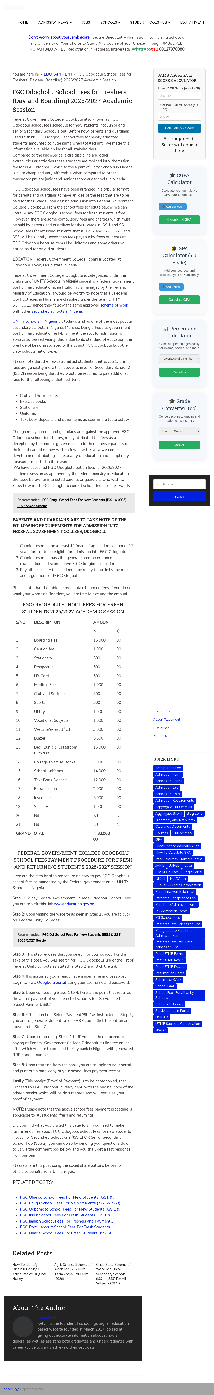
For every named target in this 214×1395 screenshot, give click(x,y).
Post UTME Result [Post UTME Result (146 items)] (169, 960)
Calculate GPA (179, 299)
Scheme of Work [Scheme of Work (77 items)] (168, 980)
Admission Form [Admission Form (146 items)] (168, 774)
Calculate (179, 372)
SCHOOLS (109, 23)
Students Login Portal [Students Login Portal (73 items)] (172, 1011)
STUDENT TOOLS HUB (148, 23)
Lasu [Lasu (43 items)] (188, 866)
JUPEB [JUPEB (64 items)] (174, 866)
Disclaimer (161, 728)
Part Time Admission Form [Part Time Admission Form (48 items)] (175, 905)
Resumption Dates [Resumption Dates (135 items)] (169, 973)
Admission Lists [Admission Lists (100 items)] (167, 794)
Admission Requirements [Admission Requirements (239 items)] (174, 801)
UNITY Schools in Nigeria (35, 321)
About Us (160, 736)
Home (23, 23)
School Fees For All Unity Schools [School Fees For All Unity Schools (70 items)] (174, 995)
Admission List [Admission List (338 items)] (166, 787)
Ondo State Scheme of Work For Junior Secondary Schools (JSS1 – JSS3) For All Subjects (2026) (113, 1274)
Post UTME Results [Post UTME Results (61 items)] (170, 967)
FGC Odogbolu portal (47, 982)
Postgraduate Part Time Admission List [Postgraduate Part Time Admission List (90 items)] (173, 944)
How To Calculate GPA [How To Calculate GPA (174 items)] (173, 853)
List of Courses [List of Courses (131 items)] (167, 872)
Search (179, 496)
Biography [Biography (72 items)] (195, 814)
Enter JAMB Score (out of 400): (179, 88)
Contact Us (161, 711)
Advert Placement (166, 720)
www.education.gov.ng (74, 904)
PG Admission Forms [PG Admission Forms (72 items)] (171, 911)
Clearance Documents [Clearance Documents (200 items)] (172, 827)
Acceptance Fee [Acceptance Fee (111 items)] (168, 768)
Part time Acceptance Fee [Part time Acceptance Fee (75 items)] (175, 898)
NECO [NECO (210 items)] (160, 879)
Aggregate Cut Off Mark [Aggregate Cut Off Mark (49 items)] (173, 807)
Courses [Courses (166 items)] (161, 833)
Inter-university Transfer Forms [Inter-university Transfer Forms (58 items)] (179, 859)
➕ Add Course (171, 286)
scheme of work (114, 305)
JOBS (86, 23)
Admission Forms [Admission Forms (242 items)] (168, 781)
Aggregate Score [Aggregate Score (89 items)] (168, 814)
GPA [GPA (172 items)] (158, 840)
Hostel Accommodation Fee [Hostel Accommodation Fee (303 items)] (177, 846)
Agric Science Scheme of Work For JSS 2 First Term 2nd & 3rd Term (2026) (73, 1271)
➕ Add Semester (172, 206)
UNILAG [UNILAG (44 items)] (161, 1017)
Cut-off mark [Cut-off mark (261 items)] (182, 833)
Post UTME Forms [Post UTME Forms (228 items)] (169, 954)
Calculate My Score (179, 128)
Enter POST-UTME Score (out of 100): (178, 107)
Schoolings (47, 1318)
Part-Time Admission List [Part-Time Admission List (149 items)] (174, 892)
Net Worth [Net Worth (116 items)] (178, 879)
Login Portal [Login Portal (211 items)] (192, 872)
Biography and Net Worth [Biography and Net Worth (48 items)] (175, 820)
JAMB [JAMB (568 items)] (159, 866)
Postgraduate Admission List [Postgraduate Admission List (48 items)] (177, 924)
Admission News (53, 23)
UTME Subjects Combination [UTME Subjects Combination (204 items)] (177, 1024)
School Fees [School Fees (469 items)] (165, 986)
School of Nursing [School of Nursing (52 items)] (169, 1004)
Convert (179, 445)
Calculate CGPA (179, 219)
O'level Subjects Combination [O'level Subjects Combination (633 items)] (178, 885)
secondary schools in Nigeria (57, 311)
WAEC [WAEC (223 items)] (160, 1030)
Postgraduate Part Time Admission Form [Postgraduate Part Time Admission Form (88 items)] (173, 933)
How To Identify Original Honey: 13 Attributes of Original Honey (29, 1271)
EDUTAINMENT (192, 23)
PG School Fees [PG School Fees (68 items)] (167, 918)
